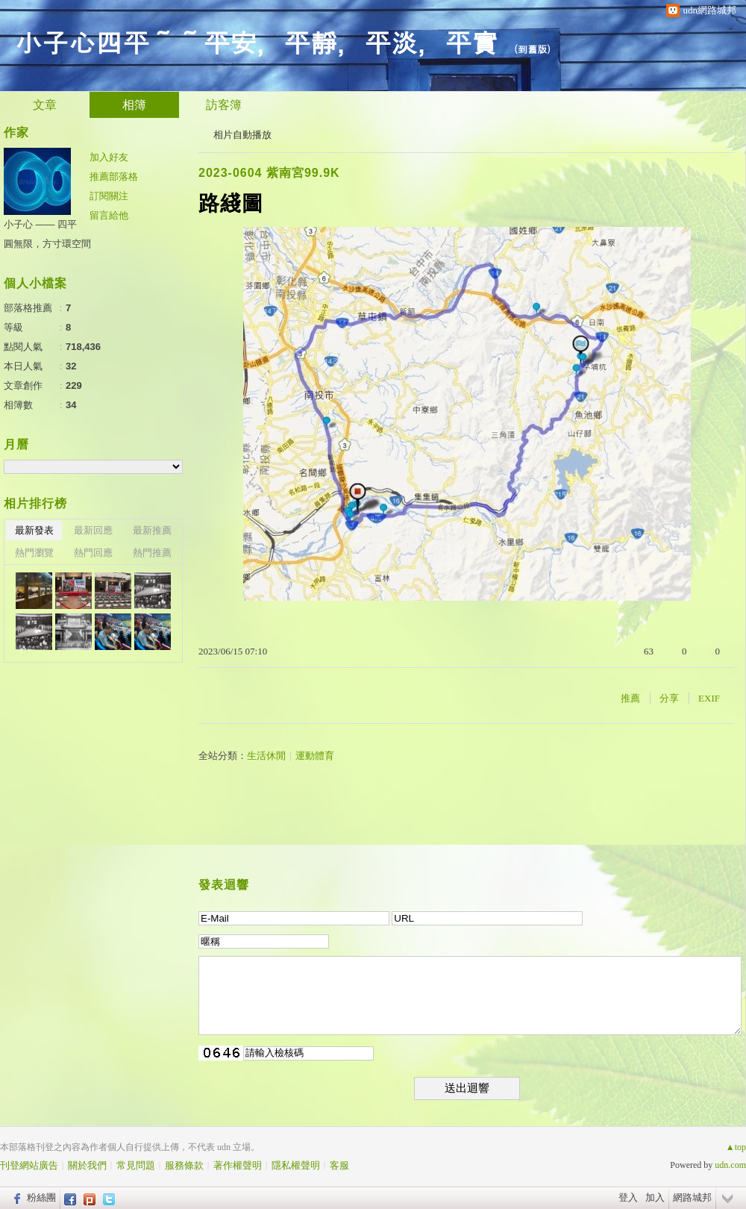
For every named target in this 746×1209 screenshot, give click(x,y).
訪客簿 (224, 105)
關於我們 (87, 1165)
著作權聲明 (237, 1165)
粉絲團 (41, 1197)
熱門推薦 (152, 552)
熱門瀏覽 (34, 552)
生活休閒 (266, 755)
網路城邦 (692, 1197)
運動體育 (314, 755)
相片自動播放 (242, 134)
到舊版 (532, 49)
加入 (655, 1197)
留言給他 (109, 215)
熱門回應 (93, 552)
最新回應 (93, 530)
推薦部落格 (114, 176)
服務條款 (184, 1165)
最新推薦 (152, 530)
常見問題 (135, 1165)
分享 (669, 698)
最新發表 (34, 530)
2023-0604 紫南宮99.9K (269, 172)
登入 (628, 1197)
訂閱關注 (109, 196)
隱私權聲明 (296, 1165)
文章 (45, 105)
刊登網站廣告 (29, 1165)
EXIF (709, 698)
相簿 (134, 105)
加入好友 (109, 157)
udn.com (730, 1165)
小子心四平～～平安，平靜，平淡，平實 (256, 41)
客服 (339, 1165)
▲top (736, 1147)
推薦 (630, 698)
